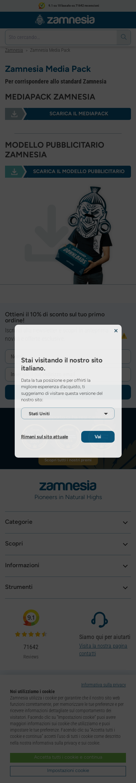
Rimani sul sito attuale (44, 437)
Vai (98, 437)
